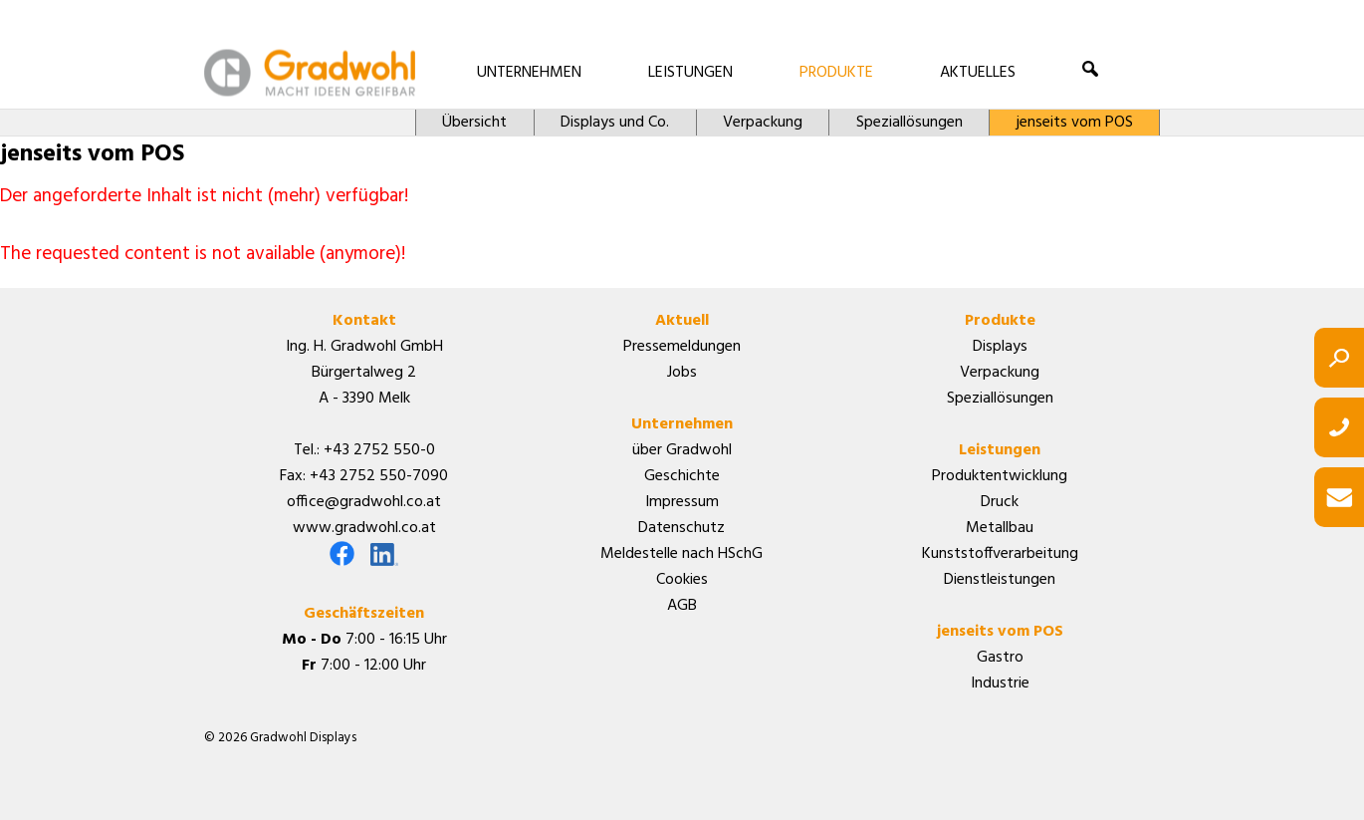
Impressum (682, 502)
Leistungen (999, 450)
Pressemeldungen (682, 347)
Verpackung (762, 123)
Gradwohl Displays (309, 72)
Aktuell (682, 321)
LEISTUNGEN (690, 73)
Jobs (682, 373)
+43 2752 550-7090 (379, 476)
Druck (1000, 502)
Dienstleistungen (999, 580)
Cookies (682, 580)
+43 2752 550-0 (379, 450)
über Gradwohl (682, 450)
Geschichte (682, 476)
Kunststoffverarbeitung (1000, 554)
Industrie (1000, 683)
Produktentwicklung (999, 476)
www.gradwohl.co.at (364, 528)
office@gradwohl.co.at (364, 502)
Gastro (1000, 658)
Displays (1000, 347)
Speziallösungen (909, 123)
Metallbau (999, 528)
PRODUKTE (836, 73)
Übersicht (474, 123)
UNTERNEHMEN (529, 73)
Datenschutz (681, 528)
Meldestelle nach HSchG (681, 554)
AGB (682, 606)
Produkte (1000, 321)
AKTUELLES (978, 73)
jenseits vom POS (1075, 123)
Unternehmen (682, 424)
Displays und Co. (615, 123)
